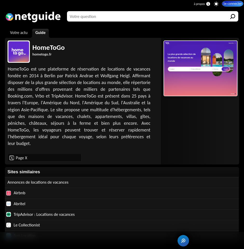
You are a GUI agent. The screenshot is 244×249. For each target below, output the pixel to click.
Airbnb (16, 193)
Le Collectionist (23, 226)
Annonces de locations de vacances (39, 182)
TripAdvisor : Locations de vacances (42, 215)
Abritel (16, 204)
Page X (18, 157)
